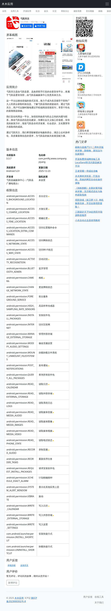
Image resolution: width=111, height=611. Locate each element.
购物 (100, 11)
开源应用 (27, 11)
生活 (38, 11)
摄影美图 (77, 11)
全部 (4, 11)
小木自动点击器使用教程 (87, 220)
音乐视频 (90, 11)
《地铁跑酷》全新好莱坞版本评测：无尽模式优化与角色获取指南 (88, 191)
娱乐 (46, 11)
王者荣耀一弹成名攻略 (86, 171)
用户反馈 (87, 596)
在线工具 (99, 596)
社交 (55, 11)
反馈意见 (24, 565)
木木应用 (7, 4)
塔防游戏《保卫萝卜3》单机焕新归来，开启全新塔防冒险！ (89, 203)
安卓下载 (26, 26)
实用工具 (15, 11)
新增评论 (12, 582)
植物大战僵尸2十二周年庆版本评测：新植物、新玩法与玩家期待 (89, 151)
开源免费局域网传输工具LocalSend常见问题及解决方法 (88, 162)
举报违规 (12, 565)
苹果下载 (40, 26)
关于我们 (99, 602)
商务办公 (65, 11)
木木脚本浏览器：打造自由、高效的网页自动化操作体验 (88, 179)
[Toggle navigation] (107, 4)
